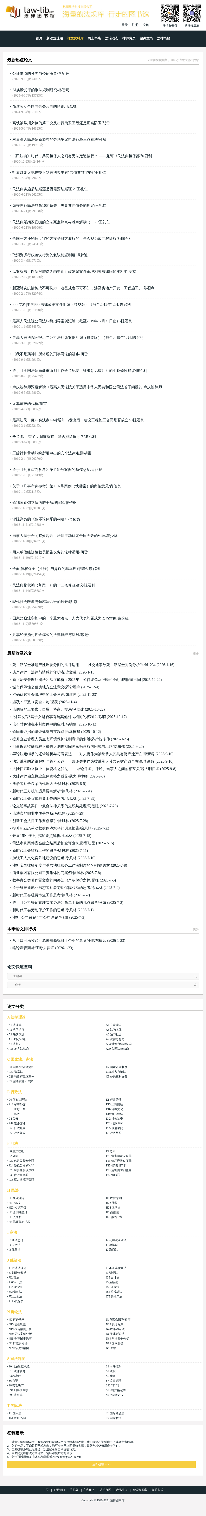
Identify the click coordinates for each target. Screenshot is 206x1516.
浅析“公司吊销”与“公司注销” (36, 917)
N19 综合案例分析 (20, 1329)
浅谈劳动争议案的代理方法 (34, 784)
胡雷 (106, 123)
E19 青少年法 (114, 1113)
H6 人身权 (15, 1217)
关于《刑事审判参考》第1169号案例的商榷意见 (51, 470)
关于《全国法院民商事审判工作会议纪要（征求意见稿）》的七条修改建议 (73, 371)
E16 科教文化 (114, 1109)
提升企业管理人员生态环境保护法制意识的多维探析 (55, 739)
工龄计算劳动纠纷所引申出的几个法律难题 (47, 453)
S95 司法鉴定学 (115, 1390)
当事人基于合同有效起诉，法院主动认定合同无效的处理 (58, 536)
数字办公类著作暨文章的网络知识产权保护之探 (51, 880)
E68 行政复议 (17, 1132)
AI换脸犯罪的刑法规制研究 (34, 90)
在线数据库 (140, 1489)
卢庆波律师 (152, 387)
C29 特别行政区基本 (21, 1076)
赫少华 (111, 536)
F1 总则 (110, 1151)
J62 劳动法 (15, 1291)
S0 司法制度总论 (19, 1366)
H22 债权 (111, 1202)
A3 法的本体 (114, 1029)
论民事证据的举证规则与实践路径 (40, 732)
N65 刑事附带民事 (20, 1338)
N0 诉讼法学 (17, 1319)
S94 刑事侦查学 (18, 1390)
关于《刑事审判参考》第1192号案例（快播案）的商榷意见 (60, 486)
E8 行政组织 (113, 1132)
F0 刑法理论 (16, 1151)
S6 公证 (13, 1380)
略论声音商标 (23, 948)
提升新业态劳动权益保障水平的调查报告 (45, 828)
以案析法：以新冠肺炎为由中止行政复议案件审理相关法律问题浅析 (68, 271)
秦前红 (123, 618)
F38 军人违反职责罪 (21, 1179)
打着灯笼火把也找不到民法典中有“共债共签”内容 (53, 172)
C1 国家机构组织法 (21, 1067)
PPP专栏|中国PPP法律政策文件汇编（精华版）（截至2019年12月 (65, 304)
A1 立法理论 (114, 1025)
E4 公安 (13, 1118)
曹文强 (71, 672)
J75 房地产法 (114, 1296)
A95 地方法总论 (18, 1048)
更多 (196, 653)
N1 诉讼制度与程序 (118, 1319)
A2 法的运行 (16, 1029)
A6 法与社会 (114, 1034)
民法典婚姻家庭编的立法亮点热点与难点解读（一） (55, 222)
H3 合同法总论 (18, 1212)
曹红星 (89, 843)
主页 (46, 1489)
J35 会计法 (112, 1277)
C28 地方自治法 (116, 1071)
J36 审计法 (15, 1282)
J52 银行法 (15, 1287)
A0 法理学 (14, 1025)
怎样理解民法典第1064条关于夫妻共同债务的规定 (53, 205)
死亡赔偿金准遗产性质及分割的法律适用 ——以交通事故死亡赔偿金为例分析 (76, 665)
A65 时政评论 (17, 1039)
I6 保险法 (14, 1249)
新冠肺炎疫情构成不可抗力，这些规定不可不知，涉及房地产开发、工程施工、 (77, 288)
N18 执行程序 (114, 1324)
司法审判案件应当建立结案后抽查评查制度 (47, 843)
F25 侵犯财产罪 (115, 1165)
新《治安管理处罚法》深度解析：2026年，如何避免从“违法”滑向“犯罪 (70, 680)
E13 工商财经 (114, 1104)
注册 (135, 25)
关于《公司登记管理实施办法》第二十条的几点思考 (55, 902)
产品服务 (122, 1489)
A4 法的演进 (16, 1034)
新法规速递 (54, 38)
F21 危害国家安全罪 (118, 1156)
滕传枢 (71, 503)
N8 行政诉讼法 (18, 1343)
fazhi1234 (148, 665)
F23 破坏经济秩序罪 (118, 1160)
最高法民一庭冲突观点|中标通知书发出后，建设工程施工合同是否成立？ (72, 420)
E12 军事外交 (17, 1104)
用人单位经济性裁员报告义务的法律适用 (45, 552)
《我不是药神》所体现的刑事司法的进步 (45, 354)
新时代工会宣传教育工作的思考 (38, 798)
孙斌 (102, 139)
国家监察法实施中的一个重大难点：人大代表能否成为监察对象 (64, 618)
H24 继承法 (113, 1207)
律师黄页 (129, 38)
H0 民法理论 (17, 1198)
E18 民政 (14, 1113)
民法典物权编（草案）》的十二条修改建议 (47, 585)
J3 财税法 (112, 1272)
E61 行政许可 (114, 1123)
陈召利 (146, 156)
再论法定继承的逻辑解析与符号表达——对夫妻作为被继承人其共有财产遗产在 (77, 754)
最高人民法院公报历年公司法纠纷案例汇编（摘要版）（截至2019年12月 (71, 338)
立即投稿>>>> (101, 1464)
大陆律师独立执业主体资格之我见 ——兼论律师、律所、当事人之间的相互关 (76, 769)
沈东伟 (104, 739)
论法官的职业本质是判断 (32, 813)
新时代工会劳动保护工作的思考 (38, 910)
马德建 (78, 709)
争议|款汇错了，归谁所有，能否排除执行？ (48, 437)
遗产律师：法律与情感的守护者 (38, 672)
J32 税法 (14, 1277)
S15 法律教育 (17, 1371)
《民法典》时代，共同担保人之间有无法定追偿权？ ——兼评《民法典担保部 (76, 156)
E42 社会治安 (114, 1118)
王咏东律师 (97, 940)
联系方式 (157, 1489)
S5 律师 (110, 1376)
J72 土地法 (15, 1296)
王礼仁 (100, 172)
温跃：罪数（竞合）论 (31, 702)
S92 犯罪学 (113, 1385)
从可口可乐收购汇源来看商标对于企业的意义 (49, 940)
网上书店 (94, 38)
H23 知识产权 (17, 1207)
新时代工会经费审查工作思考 (36, 895)
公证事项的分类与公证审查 (34, 73)
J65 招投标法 (114, 1291)
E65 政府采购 (114, 1128)
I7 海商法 (112, 1249)
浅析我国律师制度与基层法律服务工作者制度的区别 (55, 865)
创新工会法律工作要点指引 (34, 821)
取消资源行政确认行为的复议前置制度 (44, 255)
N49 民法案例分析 (20, 1333)
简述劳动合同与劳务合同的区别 (38, 106)
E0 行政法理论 (18, 1099)
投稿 (145, 25)
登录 (125, 25)
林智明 (63, 90)
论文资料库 (75, 38)
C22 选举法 (16, 1071)
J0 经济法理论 (17, 1268)
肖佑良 (96, 470)
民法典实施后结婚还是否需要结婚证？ (44, 189)
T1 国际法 (15, 1413)
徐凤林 (71, 106)
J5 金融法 (112, 1282)
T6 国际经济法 (115, 1413)
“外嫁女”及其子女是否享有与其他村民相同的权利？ (54, 717)
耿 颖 (73, 602)
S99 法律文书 (114, 1395)
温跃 (54, 702)
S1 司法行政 (113, 1366)
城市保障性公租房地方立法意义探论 (42, 687)
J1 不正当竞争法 (116, 1268)
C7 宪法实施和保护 (21, 1081)
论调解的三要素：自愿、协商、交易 (42, 709)
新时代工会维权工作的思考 (34, 850)
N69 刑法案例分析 (117, 1338)
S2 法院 (110, 1371)
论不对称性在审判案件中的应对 (38, 724)
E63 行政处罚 (17, 1128)
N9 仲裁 (111, 1348)
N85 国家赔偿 (114, 1343)
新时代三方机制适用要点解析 (36, 791)
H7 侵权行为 (114, 1217)
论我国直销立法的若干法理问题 (38, 503)
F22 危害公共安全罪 (21, 1160)
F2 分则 (13, 1156)
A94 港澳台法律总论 (119, 1044)
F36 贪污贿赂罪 (18, 1175)
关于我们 (59, 1489)
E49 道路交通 (17, 1123)
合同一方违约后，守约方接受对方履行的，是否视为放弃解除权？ (66, 238)
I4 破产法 (14, 1245)
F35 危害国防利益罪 (118, 1170)
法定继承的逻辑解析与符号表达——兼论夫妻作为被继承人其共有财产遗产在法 (77, 761)
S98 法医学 (15, 1395)
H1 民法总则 (114, 1198)
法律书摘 (163, 38)
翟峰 (76, 687)
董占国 (135, 680)
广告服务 (89, 1489)
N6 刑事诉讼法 (115, 1333)
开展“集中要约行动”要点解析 (36, 836)
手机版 (74, 1489)
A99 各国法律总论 (117, 1048)
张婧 (102, 902)
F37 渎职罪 (113, 1175)
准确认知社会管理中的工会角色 (38, 694)
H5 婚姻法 (112, 1212)
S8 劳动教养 (16, 1385)
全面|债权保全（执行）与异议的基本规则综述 (50, 569)
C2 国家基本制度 (116, 1067)
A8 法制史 (14, 1044)
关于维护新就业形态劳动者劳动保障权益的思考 (51, 888)
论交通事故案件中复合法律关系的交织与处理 (49, 806)
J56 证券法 (112, 1287)
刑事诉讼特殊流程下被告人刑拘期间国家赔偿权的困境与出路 (62, 746)
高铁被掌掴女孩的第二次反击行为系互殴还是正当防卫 (57, 123)
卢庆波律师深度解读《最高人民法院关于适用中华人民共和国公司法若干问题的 (77, 387)
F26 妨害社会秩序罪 (21, 1170)
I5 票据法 (112, 1245)
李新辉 (63, 73)
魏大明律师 (150, 769)
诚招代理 (105, 1489)
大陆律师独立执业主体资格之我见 (40, 776)
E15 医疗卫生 (17, 1109)
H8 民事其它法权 (19, 1221)
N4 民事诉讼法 (115, 1329)
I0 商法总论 (16, 1240)
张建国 (71, 694)
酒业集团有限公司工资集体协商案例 (42, 873)
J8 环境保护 (16, 1301)
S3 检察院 (15, 1376)
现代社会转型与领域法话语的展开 (40, 602)
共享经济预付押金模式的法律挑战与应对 (45, 635)
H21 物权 (14, 1202)
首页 (39, 38)
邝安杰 (130, 271)
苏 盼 (84, 635)
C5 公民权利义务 (116, 1076)
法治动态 (111, 38)
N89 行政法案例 (19, 1348)
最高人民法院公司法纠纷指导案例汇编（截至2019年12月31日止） (66, 321)
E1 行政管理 (113, 1099)
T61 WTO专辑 (17, 1418)
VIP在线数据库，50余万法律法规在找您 (173, 60)
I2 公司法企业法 (116, 1240)
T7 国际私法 (113, 1418)
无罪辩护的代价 (25, 404)
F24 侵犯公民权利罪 (21, 1165)
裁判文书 (146, 38)
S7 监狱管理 (113, 1380)
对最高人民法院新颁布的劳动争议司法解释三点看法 (55, 139)
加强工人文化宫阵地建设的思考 (38, 858)
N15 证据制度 (17, 1324)
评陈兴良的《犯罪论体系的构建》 (40, 519)
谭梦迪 (82, 255)
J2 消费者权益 (17, 1272)
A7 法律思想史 (115, 1039)
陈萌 (102, 717)
